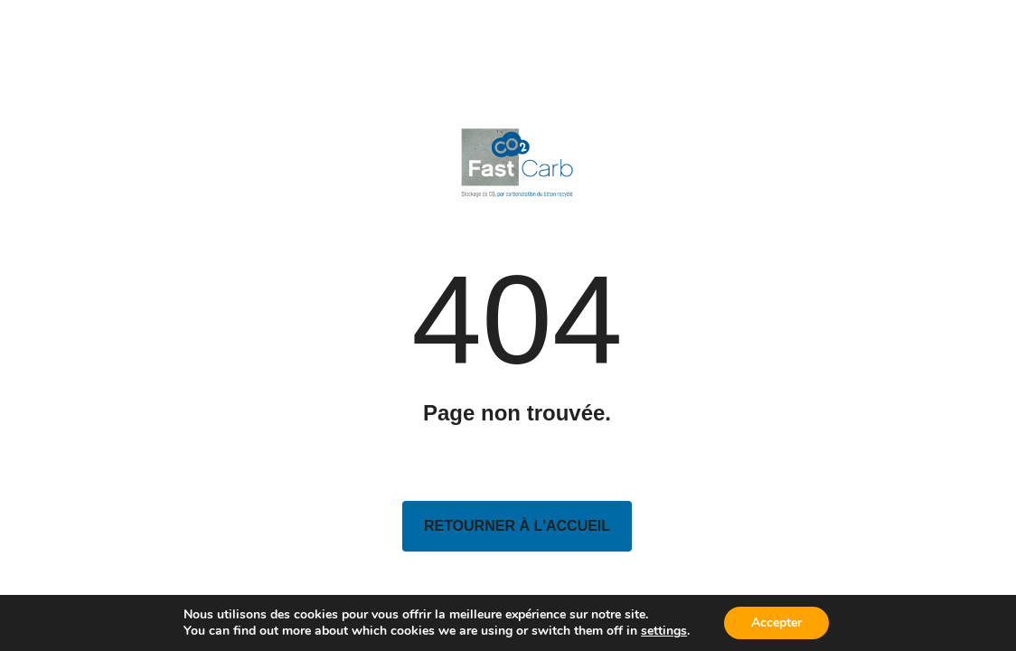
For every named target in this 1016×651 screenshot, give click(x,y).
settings (664, 631)
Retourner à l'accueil (517, 525)
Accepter (776, 622)
